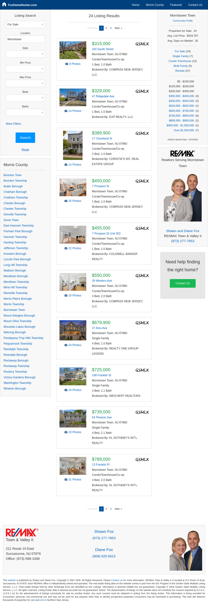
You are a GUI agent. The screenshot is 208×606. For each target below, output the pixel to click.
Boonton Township (15, 180)
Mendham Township (16, 281)
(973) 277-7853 (182, 241)
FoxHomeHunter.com (22, 5)
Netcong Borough (15, 332)
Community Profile (183, 20)
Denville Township (15, 214)
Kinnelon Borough (15, 253)
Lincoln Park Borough (17, 259)
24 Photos (74, 345)
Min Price (25, 62)
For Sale (180, 51)
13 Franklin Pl (101, 464)
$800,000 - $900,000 (181, 120)
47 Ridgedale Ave (103, 96)
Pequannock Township (18, 343)
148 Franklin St (101, 375)
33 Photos (74, 295)
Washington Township (17, 382)
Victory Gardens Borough (20, 377)
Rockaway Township (16, 366)
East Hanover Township (19, 225)
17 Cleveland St (102, 138)
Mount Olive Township (18, 321)
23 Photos (74, 432)
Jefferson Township (16, 248)
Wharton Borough (15, 388)
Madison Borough (15, 270)
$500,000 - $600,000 (181, 105)
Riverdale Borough (15, 354)
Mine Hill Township (15, 287)
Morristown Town (14, 310)
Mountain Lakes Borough (19, 326)
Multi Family (180, 65)
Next (117, 28)
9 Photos (74, 64)
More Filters (13, 123)
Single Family (181, 56)
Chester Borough (14, 203)
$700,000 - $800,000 (181, 115)
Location (25, 33)
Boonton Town (13, 175)
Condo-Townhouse (180, 61)
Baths (25, 106)
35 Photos (74, 201)
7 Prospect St (100, 186)
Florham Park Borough (18, 231)
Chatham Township (16, 197)
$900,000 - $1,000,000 (180, 125)
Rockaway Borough (16, 360)
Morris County (155, 4)
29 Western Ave (102, 280)
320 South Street (102, 49)
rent (42, 600)
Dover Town (11, 220)
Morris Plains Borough (18, 298)
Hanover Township (15, 237)
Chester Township (15, 208)
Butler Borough (13, 186)
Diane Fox (104, 549)
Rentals (180, 70)
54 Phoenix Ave (102, 417)
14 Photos (74, 111)
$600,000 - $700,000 (181, 110)
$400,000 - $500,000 (181, 100)
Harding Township (15, 242)
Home (136, 4)
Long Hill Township (15, 265)
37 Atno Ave (99, 328)
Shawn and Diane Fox (182, 231)
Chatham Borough (15, 191)
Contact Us (195, 4)
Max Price (25, 77)
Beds (25, 91)
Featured (176, 4)
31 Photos (74, 479)
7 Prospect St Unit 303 (106, 233)
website (12, 580)
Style (25, 48)
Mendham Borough (16, 276)
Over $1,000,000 (184, 130)
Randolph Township (16, 349)
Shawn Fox (104, 531)
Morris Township (14, 304)
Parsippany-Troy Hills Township (23, 338)
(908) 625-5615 (104, 556)
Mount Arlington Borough (19, 315)
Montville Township (15, 293)
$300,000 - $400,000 (181, 96)
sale (33, 600)
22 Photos (74, 248)
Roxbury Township (15, 371)
